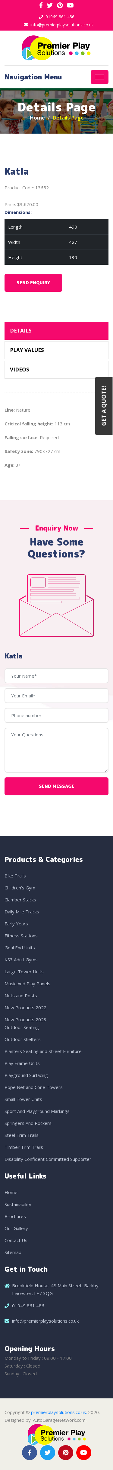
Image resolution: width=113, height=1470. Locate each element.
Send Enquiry (33, 283)
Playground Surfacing (26, 1075)
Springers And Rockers (28, 1123)
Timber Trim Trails (24, 1147)
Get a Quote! (104, 406)
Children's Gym (20, 888)
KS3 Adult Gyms (21, 960)
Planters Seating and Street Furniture (43, 1051)
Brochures (15, 1216)
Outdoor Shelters (23, 1039)
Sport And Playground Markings (37, 1111)
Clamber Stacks (20, 900)
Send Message (56, 786)
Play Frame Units (22, 1063)
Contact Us (16, 1240)
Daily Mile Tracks (22, 912)
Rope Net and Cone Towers (34, 1087)
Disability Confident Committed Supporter (48, 1159)
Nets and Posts (21, 995)
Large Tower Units (24, 972)
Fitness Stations (21, 936)
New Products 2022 (25, 1007)
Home (37, 117)
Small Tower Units (23, 1099)
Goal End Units (20, 948)
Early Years (16, 924)
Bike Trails (15, 876)
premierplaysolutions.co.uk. (59, 1412)
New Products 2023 (25, 1019)
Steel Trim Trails (22, 1135)
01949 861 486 (60, 16)
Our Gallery (16, 1228)
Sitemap (13, 1252)
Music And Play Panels (27, 983)
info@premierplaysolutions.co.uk (62, 25)
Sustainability (18, 1204)
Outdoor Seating (22, 1027)
